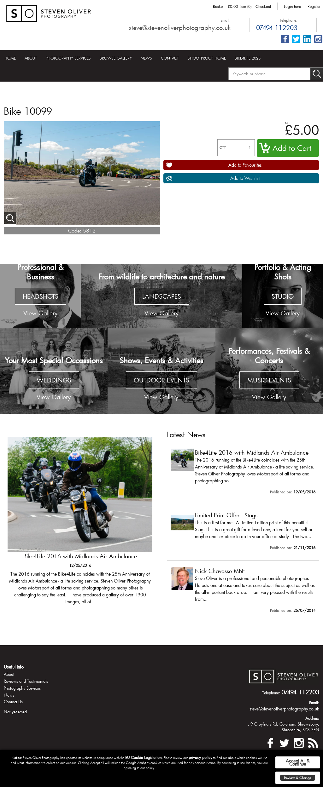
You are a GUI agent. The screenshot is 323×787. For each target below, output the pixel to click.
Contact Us (13, 701)
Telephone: (288, 20)
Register (314, 6)
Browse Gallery (116, 57)
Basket (218, 6)
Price (287, 123)
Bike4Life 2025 (248, 57)
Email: (225, 20)
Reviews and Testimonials (26, 681)
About (31, 57)
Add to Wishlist (245, 178)
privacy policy (200, 757)
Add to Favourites (245, 165)
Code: (74, 230)
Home (10, 57)
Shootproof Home (207, 57)
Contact (170, 57)
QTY (223, 148)
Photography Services (68, 57)
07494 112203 (276, 27)
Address (312, 718)
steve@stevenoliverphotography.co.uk (180, 27)
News (146, 57)
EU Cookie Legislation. (144, 757)
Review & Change (297, 777)
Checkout (263, 6)
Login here (292, 6)
